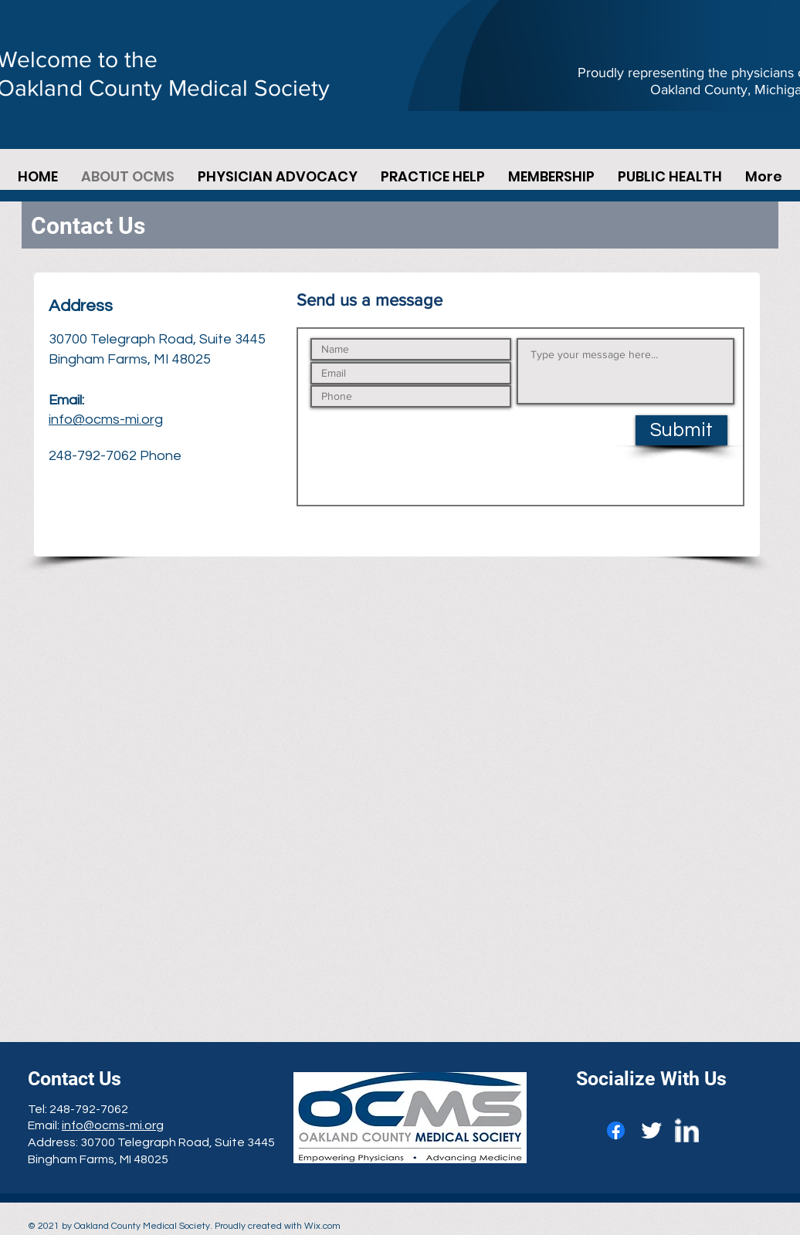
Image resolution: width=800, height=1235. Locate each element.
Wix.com (322, 1226)
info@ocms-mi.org (106, 419)
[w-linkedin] (687, 1130)
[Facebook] (616, 1130)
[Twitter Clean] (651, 1130)
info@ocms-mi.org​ (113, 1125)
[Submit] (681, 430)
